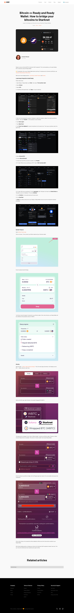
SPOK (25, 596)
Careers (12, 588)
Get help (53, 588)
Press (11, 594)
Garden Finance (37, 75)
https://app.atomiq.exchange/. (29, 366)
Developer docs (54, 590)
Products (40, 2)
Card (45, 2)
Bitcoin (50, 2)
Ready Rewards (27, 592)
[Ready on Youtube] (60, 609)
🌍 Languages (66, 2)
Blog (54, 2)
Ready (25, 588)
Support (59, 2)
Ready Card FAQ (54, 594)
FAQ (52, 592)
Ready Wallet (27, 590)
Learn (11, 592)
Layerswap (31, 75)
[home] (20, 2)
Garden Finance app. (22, 232)
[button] (40, 2)
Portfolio (26, 594)
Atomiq (43, 75)
